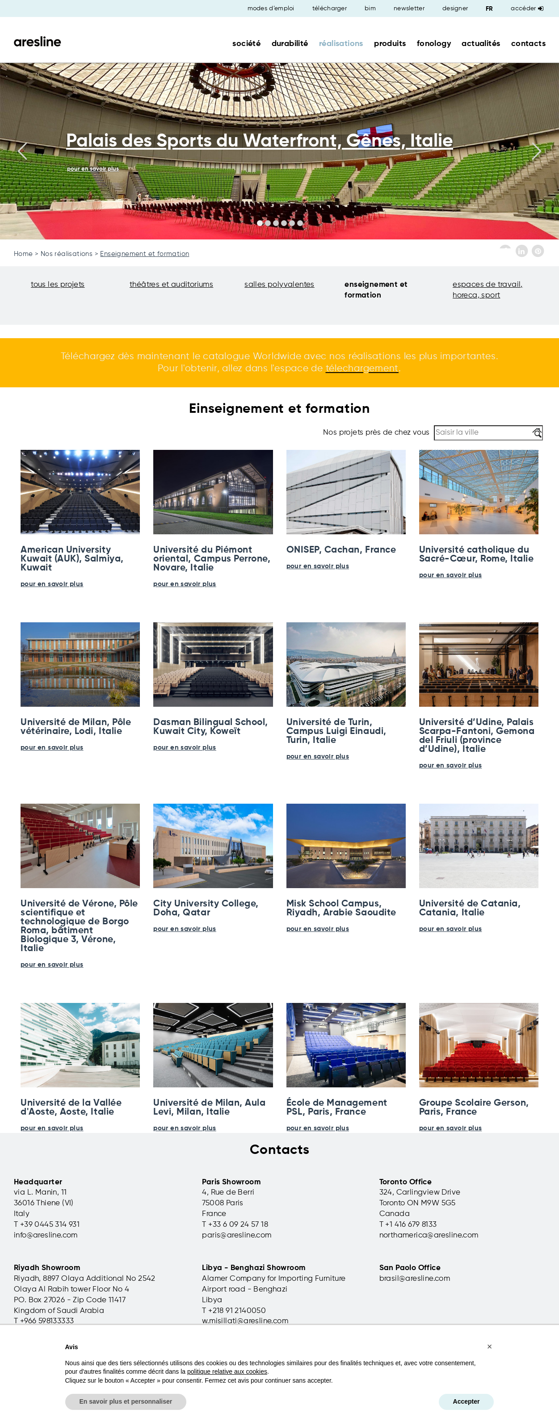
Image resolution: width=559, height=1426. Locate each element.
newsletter (409, 8)
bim (370, 8)
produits (390, 44)
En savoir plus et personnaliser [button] (126, 1401)
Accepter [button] (466, 1401)
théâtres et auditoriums (171, 285)
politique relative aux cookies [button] (227, 1371)
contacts (528, 44)
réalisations (341, 44)
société (246, 44)
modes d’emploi (271, 8)
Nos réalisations (66, 254)
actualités (481, 44)
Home (23, 254)
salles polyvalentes (279, 285)
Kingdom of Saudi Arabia (59, 1311)
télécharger (329, 8)
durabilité (290, 44)
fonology (434, 44)
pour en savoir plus (52, 584)
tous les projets (57, 285)
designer (455, 8)
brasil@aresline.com (414, 1279)
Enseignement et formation (144, 254)
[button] (490, 1346)
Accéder (527, 8)
